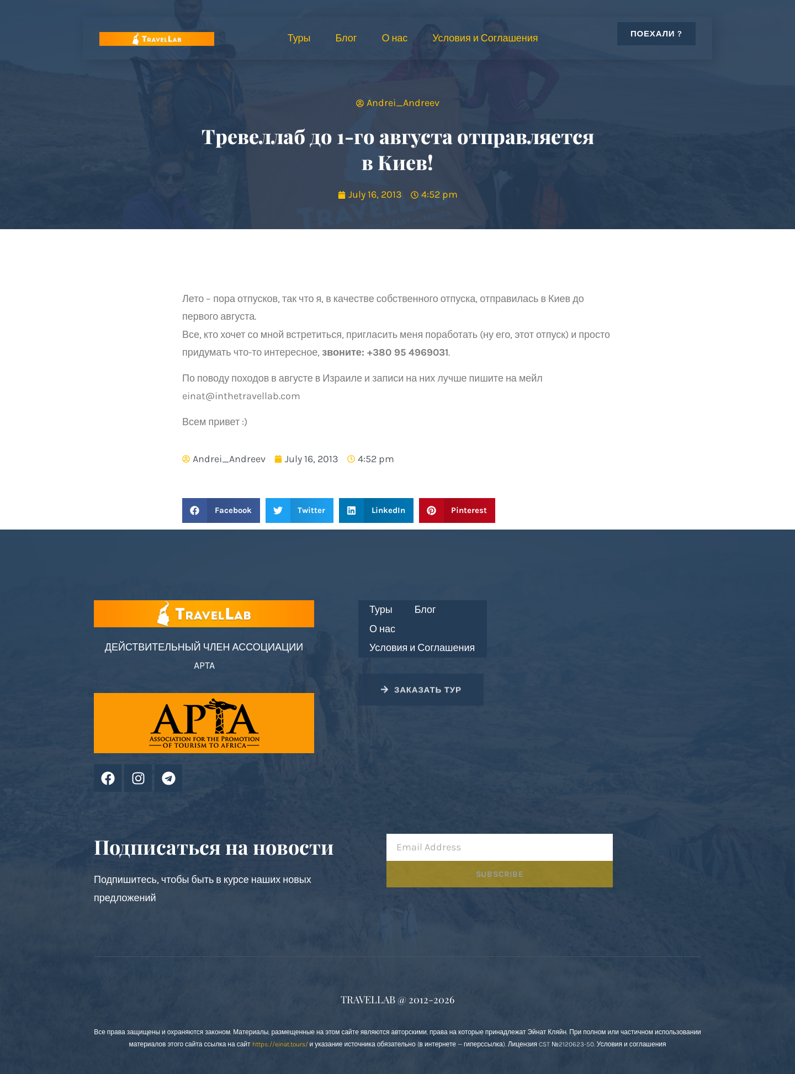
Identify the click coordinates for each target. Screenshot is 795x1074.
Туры (299, 38)
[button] (221, 510)
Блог (346, 38)
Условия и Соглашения (485, 38)
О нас (394, 38)
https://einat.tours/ (280, 1044)
